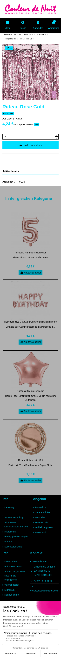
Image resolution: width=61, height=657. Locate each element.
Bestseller (40, 517)
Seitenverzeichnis (13, 546)
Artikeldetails (10, 171)
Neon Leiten (10, 561)
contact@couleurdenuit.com (44, 590)
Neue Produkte (42, 512)
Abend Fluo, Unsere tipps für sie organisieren (14, 575)
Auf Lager (7, 118)
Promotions (41, 507)
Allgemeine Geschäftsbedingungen (16, 524)
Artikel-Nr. (7, 181)
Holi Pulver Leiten (13, 566)
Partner (8, 541)
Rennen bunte (11, 594)
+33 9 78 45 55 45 (43, 580)
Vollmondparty (11, 584)
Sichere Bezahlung (14, 517)
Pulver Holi (40, 532)
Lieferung (9, 507)
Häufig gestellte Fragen (16, 536)
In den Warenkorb (30, 145)
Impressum (10, 531)
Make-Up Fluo (42, 522)
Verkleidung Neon (44, 527)
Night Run (9, 590)
